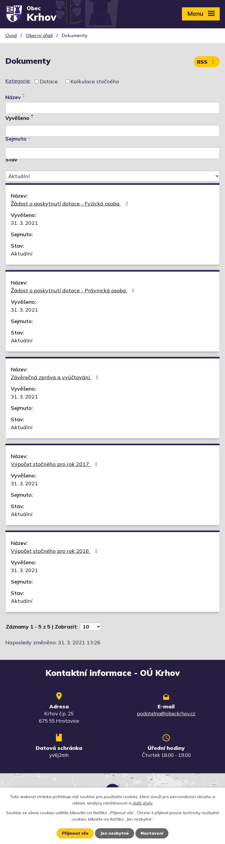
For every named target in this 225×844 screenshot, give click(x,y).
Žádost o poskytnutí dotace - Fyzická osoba (70, 203)
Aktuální (22, 253)
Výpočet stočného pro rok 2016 (55, 551)
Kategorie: (17, 80)
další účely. (142, 803)
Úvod (11, 35)
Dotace (49, 81)
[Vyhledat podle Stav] (112, 176)
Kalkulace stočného (95, 81)
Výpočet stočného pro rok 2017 (55, 464)
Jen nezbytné (114, 833)
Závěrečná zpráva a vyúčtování (56, 377)
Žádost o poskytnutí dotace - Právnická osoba (74, 290)
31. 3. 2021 (24, 223)
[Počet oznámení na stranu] (90, 627)
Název (13, 97)
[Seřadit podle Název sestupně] (24, 97)
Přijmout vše (75, 833)
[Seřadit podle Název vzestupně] (24, 94)
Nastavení (152, 833)
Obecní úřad (39, 35)
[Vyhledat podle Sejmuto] (112, 153)
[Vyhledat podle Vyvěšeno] (112, 131)
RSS (207, 61)
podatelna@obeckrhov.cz (166, 713)
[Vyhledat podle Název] (112, 108)
